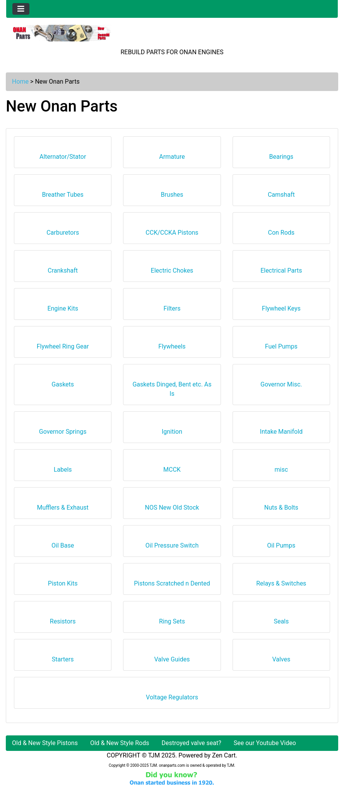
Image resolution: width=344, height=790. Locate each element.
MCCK (172, 466)
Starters (63, 656)
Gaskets (62, 381)
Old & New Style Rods (119, 743)
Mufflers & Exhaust (62, 504)
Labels (63, 466)
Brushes (172, 191)
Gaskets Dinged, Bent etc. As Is (171, 386)
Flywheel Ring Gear (63, 343)
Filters (171, 305)
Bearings (281, 154)
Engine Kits (62, 305)
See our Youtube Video (265, 743)
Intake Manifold (281, 428)
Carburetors (62, 229)
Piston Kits (63, 580)
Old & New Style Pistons (45, 743)
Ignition (172, 428)
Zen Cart (224, 755)
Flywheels (171, 343)
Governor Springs (63, 428)
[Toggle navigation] (20, 9)
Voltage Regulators (172, 694)
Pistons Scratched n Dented (172, 580)
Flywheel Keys (281, 305)
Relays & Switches (281, 580)
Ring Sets (172, 618)
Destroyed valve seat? (191, 743)
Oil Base (62, 542)
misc (281, 466)
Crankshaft (63, 267)
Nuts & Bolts (281, 504)
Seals (281, 618)
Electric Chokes (172, 267)
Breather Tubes (62, 191)
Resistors (63, 618)
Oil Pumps (281, 542)
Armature (172, 154)
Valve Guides (172, 656)
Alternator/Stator (62, 154)
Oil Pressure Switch (172, 542)
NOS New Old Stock (172, 504)
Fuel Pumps (281, 343)
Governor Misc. (281, 381)
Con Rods (281, 229)
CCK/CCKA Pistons (171, 229)
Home (20, 81)
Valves (281, 656)
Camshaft (281, 191)
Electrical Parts (281, 267)
